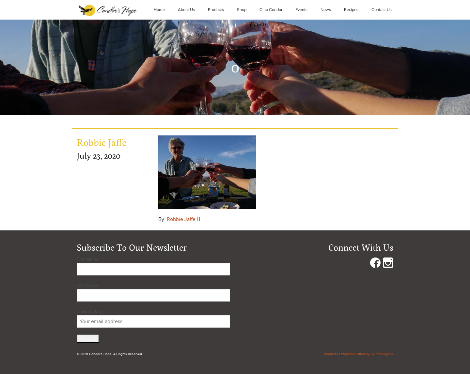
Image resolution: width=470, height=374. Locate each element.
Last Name (87, 285)
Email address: (153, 318)
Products (216, 9)
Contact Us (381, 9)
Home (159, 9)
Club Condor (270, 9)
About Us (186, 9)
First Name (88, 259)
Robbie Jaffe (181, 219)
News (326, 9)
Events (301, 9)
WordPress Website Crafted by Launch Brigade (358, 354)
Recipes (351, 9)
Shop (241, 9)
